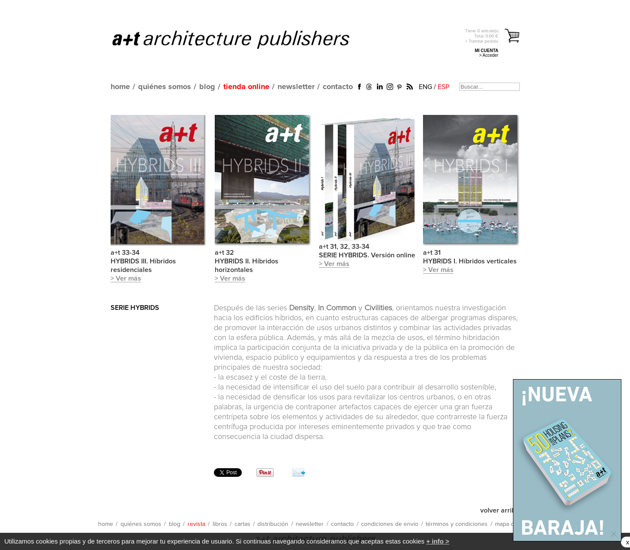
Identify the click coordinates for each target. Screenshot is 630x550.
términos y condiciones (457, 524)
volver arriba (499, 510)
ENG (425, 86)
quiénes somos (164, 87)
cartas (242, 524)
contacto (338, 87)
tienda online (246, 87)
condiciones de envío (389, 524)
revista (196, 524)
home (120, 87)
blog (207, 87)
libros (220, 524)
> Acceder (488, 55)
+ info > (437, 541)
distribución (272, 524)
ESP (443, 86)
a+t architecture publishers (242, 39)
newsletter (296, 87)
